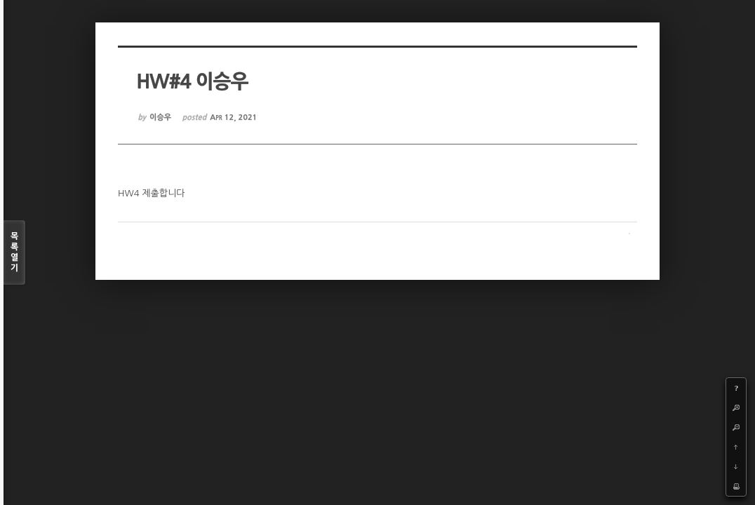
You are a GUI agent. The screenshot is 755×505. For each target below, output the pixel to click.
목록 (14, 253)
